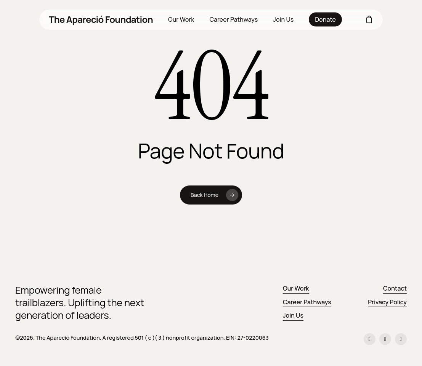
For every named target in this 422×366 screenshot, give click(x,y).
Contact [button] (395, 288)
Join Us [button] (293, 315)
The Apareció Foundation (101, 19)
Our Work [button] (296, 288)
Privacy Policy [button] (387, 302)
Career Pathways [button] (307, 302)
